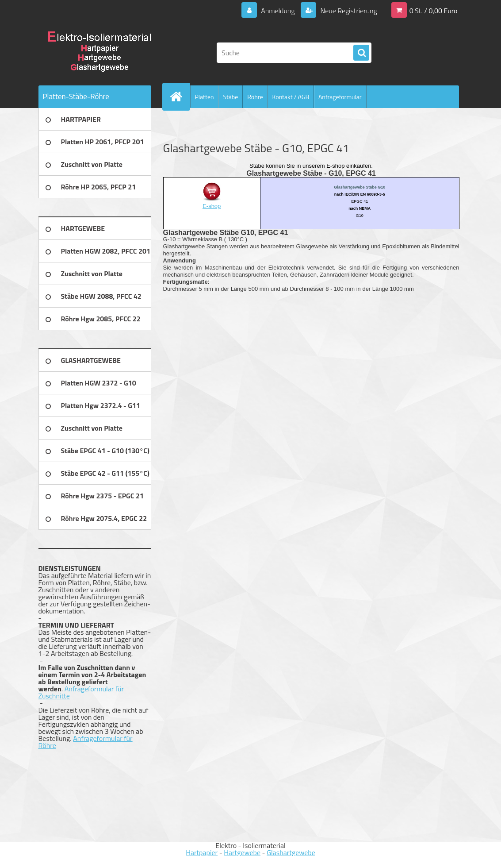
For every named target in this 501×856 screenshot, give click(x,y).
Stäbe (230, 96)
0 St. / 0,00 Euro (433, 10)
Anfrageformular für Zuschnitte (81, 692)
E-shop (212, 206)
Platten (204, 96)
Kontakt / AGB (290, 96)
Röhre (255, 96)
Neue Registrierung (348, 10)
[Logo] (99, 53)
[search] (361, 53)
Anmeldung (277, 10)
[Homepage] (180, 96)
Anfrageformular (340, 96)
